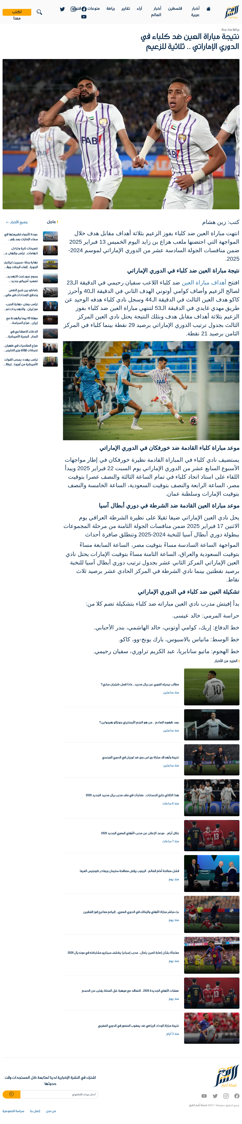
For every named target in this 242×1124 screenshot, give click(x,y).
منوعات (94, 9)
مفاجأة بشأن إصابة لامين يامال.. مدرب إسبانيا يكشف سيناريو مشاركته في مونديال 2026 (123, 952)
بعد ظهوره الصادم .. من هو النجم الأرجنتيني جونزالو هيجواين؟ (139, 722)
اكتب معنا (17, 12)
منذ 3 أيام (173, 1034)
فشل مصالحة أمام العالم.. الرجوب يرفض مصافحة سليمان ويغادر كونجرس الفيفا (129, 871)
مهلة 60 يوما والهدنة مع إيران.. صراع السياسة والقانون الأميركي (22, 323)
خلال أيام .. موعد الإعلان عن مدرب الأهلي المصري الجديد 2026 (140, 833)
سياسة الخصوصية (13, 1111)
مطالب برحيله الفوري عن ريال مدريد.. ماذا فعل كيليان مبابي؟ (140, 684)
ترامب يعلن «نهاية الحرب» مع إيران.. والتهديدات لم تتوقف (22, 309)
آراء (139, 9)
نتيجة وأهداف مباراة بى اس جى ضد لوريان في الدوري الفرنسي (140, 757)
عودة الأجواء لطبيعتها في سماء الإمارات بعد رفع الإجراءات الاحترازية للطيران (21, 239)
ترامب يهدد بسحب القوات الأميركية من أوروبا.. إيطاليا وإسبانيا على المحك (21, 364)
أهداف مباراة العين (204, 282)
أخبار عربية (195, 12)
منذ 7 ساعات (171, 841)
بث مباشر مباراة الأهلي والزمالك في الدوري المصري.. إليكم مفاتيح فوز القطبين (131, 912)
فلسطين (175, 9)
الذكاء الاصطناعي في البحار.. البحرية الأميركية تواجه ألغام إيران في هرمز (22, 336)
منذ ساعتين (171, 692)
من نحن (51, 1111)
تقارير (126, 9)
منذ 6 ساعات (171, 803)
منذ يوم (174, 879)
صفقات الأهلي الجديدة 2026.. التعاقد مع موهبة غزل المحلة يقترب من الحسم (130, 990)
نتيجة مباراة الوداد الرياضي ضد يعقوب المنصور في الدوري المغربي (138, 1025)
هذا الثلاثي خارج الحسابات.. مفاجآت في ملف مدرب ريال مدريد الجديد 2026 (132, 795)
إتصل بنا (35, 1111)
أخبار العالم (156, 12)
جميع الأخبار (17, 222)
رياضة (111, 9)
